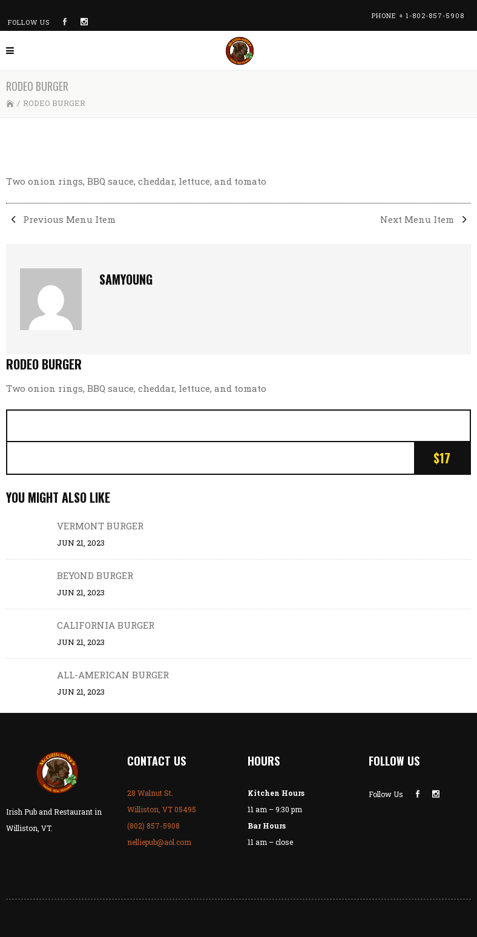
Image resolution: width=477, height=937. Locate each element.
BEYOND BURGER (95, 575)
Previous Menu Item (61, 219)
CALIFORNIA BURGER (105, 625)
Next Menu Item (425, 219)
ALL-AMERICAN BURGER (113, 675)
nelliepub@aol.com (159, 842)
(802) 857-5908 (153, 825)
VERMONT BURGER (100, 526)
